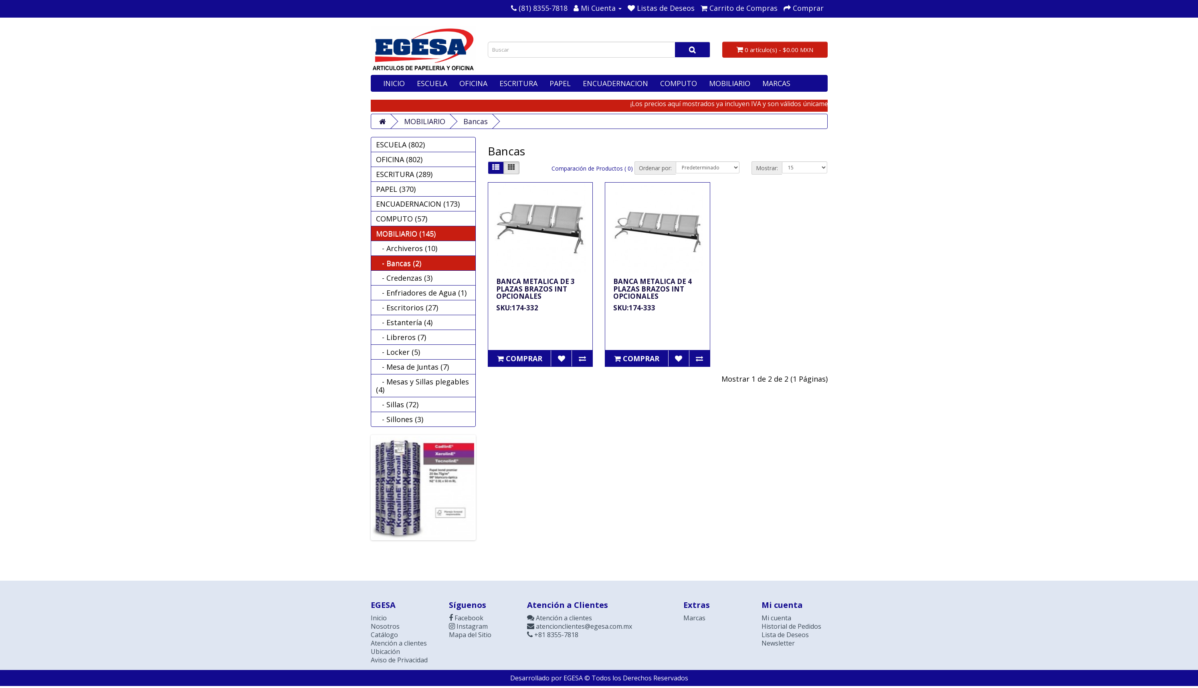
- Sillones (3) (399, 419)
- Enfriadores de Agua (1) (421, 293)
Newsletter (778, 643)
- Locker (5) (398, 352)
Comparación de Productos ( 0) (592, 168)
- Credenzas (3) (404, 278)
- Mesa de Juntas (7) (412, 367)
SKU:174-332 (517, 307)
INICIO (394, 83)
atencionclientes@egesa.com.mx (579, 626)
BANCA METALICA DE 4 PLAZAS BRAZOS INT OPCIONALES (652, 289)
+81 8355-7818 (552, 634)
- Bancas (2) (398, 263)
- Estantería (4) (404, 322)
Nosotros (385, 626)
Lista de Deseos (785, 634)
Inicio (379, 618)
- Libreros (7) (401, 337)
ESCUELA (432, 83)
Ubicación (385, 651)
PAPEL (560, 83)
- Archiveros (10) (406, 248)
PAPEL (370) (396, 189)
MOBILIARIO (729, 83)
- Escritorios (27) (407, 307)
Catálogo (384, 634)
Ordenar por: (655, 168)
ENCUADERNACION (615, 83)
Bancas (475, 121)
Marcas (694, 618)
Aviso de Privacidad (399, 660)
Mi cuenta (776, 618)
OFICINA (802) (399, 159)
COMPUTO (678, 83)
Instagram (468, 626)
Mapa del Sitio (470, 634)
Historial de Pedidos (791, 626)
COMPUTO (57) (401, 218)
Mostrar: (767, 168)
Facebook (466, 618)
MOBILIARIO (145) (406, 233)
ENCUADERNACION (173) (418, 204)
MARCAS (776, 83)
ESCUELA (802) (400, 144)
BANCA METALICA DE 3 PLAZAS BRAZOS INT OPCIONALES (535, 289)
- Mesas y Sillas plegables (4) (422, 385)
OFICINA (473, 83)
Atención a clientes (399, 643)
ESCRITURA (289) (404, 174)
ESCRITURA (518, 83)
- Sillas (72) (397, 404)
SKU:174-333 (634, 307)
